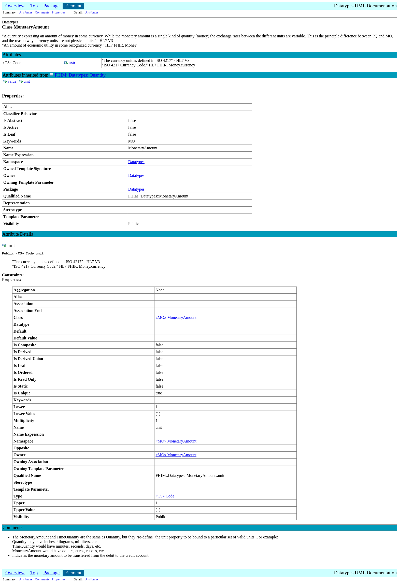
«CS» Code (164, 497)
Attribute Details (17, 234)
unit (72, 63)
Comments (42, 12)
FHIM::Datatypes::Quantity (80, 75)
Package (51, 5)
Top (34, 5)
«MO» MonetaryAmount (175, 318)
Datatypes (136, 162)
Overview (15, 5)
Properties (58, 12)
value (12, 81)
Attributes (25, 12)
